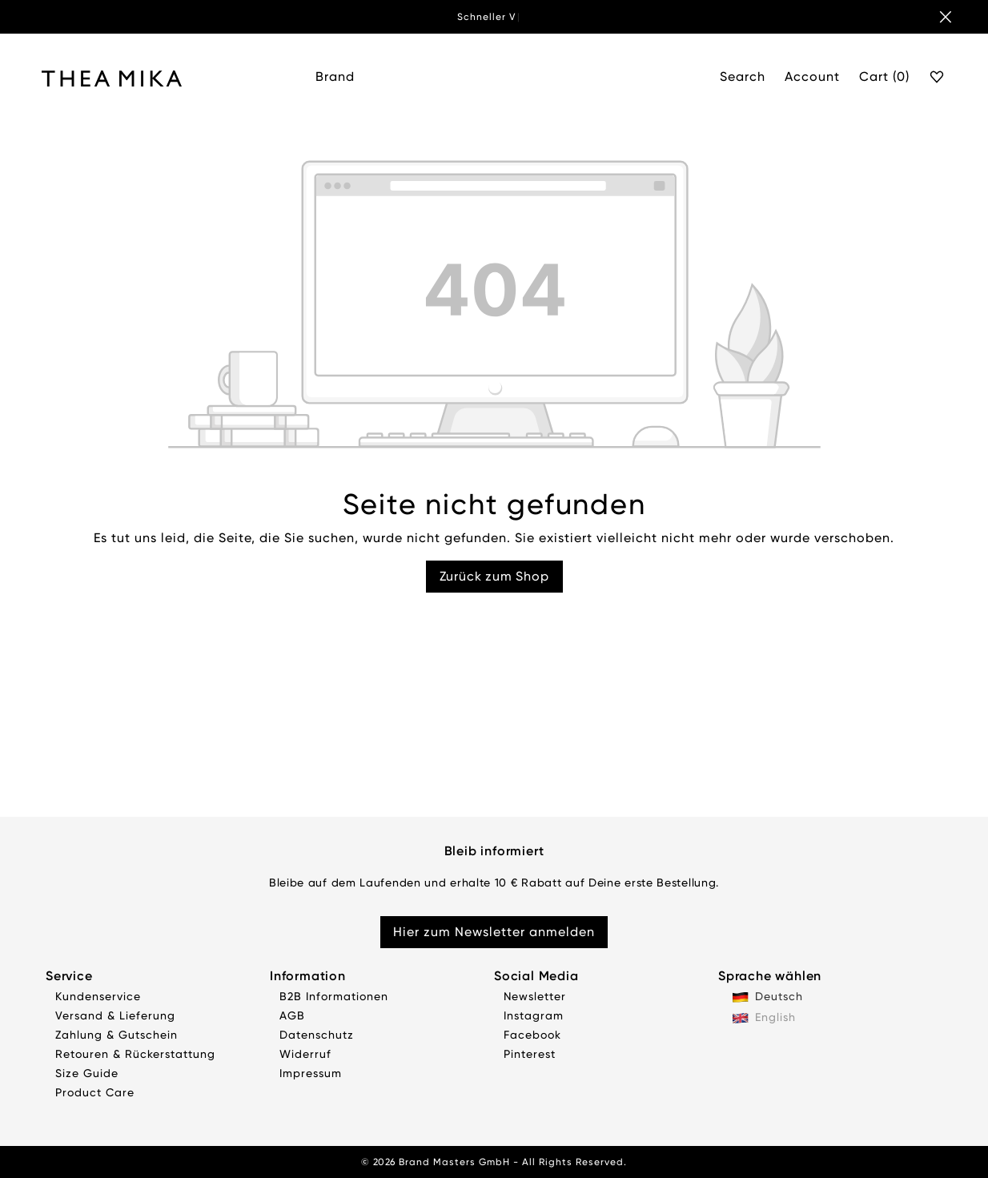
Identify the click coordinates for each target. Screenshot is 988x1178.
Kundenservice (98, 996)
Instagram (534, 1015)
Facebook (532, 1034)
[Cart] (884, 77)
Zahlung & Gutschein (116, 1034)
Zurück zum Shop (494, 576)
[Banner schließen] (945, 16)
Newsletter (535, 996)
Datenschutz (316, 1034)
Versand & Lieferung (115, 1015)
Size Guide (86, 1073)
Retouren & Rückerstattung (135, 1053)
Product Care (95, 1092)
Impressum (310, 1073)
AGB (292, 1015)
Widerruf (305, 1053)
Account (812, 76)
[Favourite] (937, 77)
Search (742, 76)
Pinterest (530, 1053)
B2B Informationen (333, 996)
